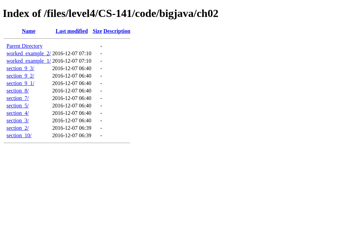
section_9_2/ (20, 76)
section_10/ (19, 135)
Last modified (72, 31)
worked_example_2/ (28, 53)
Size (97, 31)
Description (116, 31)
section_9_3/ (20, 68)
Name (28, 31)
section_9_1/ (20, 83)
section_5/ (17, 105)
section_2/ (17, 128)
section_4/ (17, 113)
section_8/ (17, 91)
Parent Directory (24, 46)
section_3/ (17, 120)
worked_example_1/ (28, 61)
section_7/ (17, 98)
